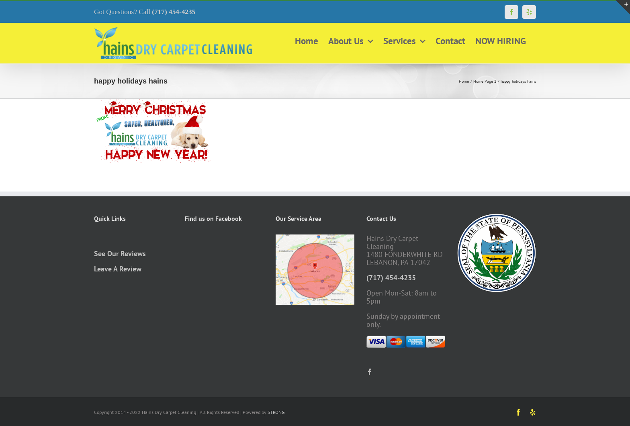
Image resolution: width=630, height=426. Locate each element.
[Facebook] (369, 372)
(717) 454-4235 (391, 277)
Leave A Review (117, 268)
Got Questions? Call (144, 12)
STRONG (276, 412)
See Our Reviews (120, 253)
